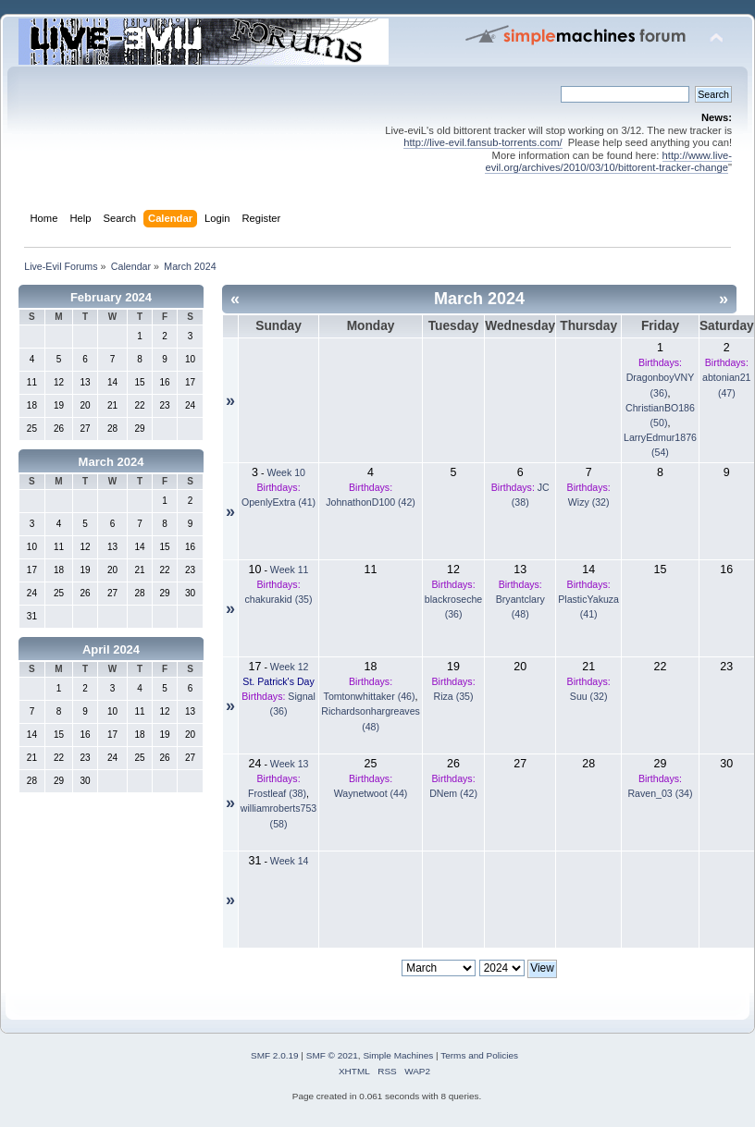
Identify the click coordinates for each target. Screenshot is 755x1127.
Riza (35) (454, 696)
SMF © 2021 (332, 1055)
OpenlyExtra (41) (278, 502)
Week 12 (289, 666)
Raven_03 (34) (659, 793)
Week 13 (289, 763)
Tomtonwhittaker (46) (369, 696)
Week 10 (285, 472)
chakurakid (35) (279, 599)
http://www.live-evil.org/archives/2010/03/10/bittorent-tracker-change (608, 161)
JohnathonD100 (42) (370, 502)
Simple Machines (398, 1055)
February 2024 (111, 297)
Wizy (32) (589, 502)
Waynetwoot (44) (371, 793)
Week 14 (289, 860)
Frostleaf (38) (277, 793)
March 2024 (111, 462)
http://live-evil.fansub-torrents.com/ (482, 142)
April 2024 (111, 649)
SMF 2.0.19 (275, 1055)
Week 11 (289, 569)
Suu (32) (589, 696)
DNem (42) (453, 793)
